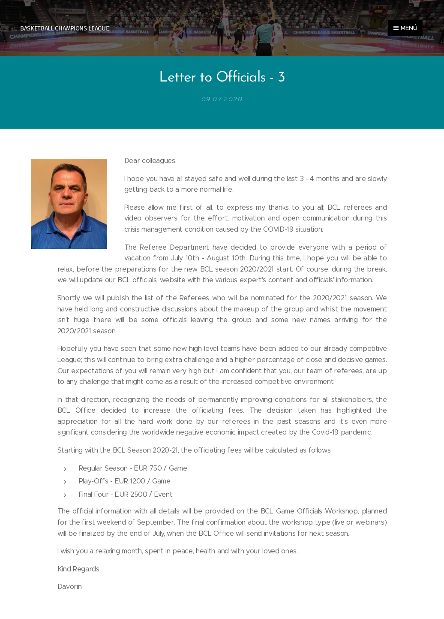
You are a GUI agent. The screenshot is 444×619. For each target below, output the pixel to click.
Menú (405, 28)
